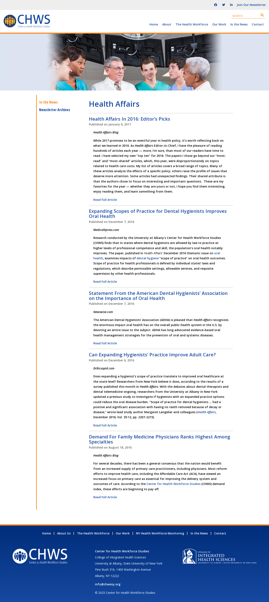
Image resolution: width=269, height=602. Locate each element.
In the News (239, 24)
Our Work (219, 24)
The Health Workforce (191, 24)
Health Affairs (206, 412)
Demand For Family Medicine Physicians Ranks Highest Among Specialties (159, 439)
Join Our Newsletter (251, 5)
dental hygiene (148, 258)
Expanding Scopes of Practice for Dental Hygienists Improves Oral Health (158, 213)
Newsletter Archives (54, 109)
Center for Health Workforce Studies (173, 484)
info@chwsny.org (107, 584)
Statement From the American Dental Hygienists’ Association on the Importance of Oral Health (158, 295)
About (166, 24)
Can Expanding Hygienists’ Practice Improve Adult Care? (152, 354)
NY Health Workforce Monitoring (160, 533)
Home (153, 24)
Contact (258, 24)
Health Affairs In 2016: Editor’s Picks (129, 119)
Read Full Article (105, 200)
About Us (64, 533)
